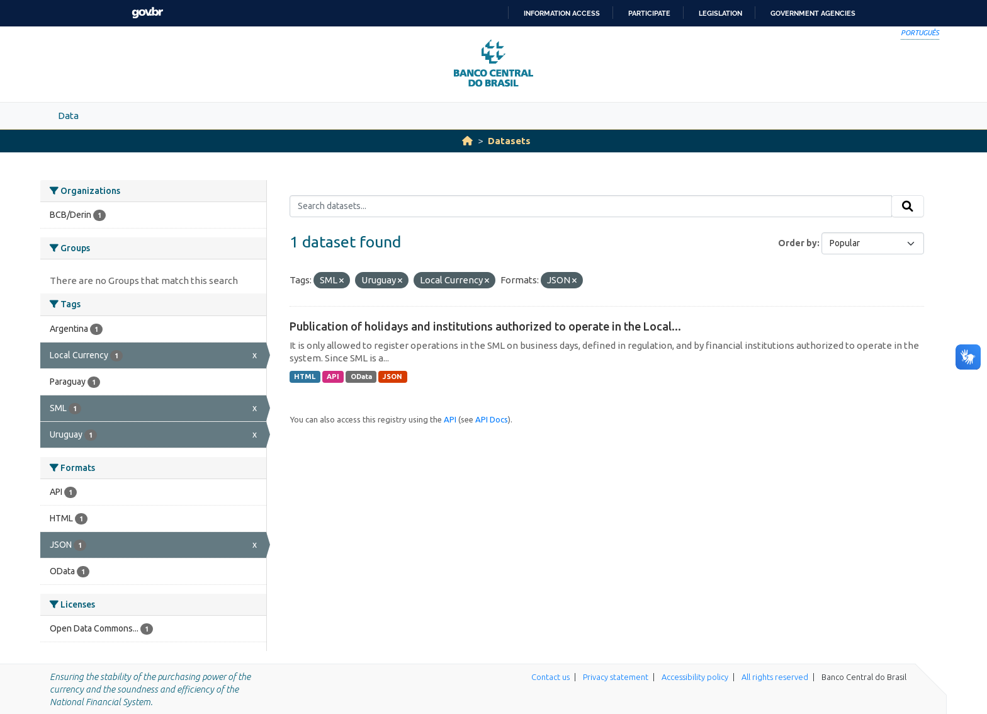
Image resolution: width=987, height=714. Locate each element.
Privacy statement (615, 676)
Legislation (720, 13)
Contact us (550, 676)
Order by (797, 243)
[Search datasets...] (591, 206)
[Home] (467, 140)
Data (68, 115)
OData (361, 376)
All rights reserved (775, 676)
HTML (304, 376)
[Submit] (907, 206)
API (333, 376)
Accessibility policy (695, 676)
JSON (392, 376)
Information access (562, 13)
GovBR (147, 13)
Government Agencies (812, 13)
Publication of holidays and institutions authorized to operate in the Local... (485, 326)
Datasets (509, 140)
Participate (649, 13)
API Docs (491, 419)
